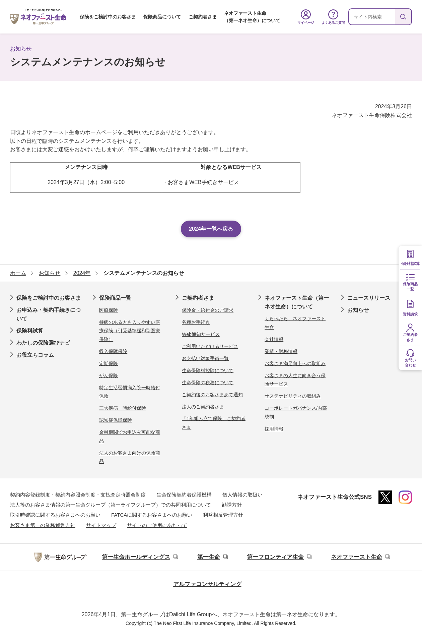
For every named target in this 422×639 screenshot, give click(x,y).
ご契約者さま (203, 16)
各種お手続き (196, 322)
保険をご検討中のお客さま (108, 16)
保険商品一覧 (115, 298)
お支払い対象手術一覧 (205, 358)
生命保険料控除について (207, 370)
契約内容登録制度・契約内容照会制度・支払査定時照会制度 (78, 495)
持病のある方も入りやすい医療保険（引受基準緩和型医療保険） (129, 331)
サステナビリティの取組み (293, 396)
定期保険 (108, 363)
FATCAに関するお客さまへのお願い (151, 515)
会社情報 (274, 339)
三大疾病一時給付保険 (122, 408)
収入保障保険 (113, 351)
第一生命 (208, 557)
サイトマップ (101, 525)
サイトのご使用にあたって (157, 525)
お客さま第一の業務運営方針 (42, 525)
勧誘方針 (232, 505)
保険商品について (162, 16)
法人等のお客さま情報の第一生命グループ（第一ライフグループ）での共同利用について (110, 505)
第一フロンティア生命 (275, 557)
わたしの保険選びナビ (43, 343)
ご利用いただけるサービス (210, 346)
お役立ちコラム (35, 355)
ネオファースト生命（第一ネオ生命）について (252, 16)
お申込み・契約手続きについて (48, 314)
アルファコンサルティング (207, 584)
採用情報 (274, 428)
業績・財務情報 (281, 351)
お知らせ (358, 310)
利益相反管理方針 (223, 515)
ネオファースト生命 (356, 557)
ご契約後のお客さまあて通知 (212, 394)
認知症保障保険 (115, 420)
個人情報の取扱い (242, 495)
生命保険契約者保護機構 (184, 495)
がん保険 (108, 375)
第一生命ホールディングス (136, 557)
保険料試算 (29, 331)
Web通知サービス (201, 334)
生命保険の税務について (207, 382)
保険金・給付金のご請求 (207, 310)
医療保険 (108, 310)
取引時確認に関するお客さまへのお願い (55, 515)
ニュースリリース (368, 298)
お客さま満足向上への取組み (295, 363)
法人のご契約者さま (203, 406)
